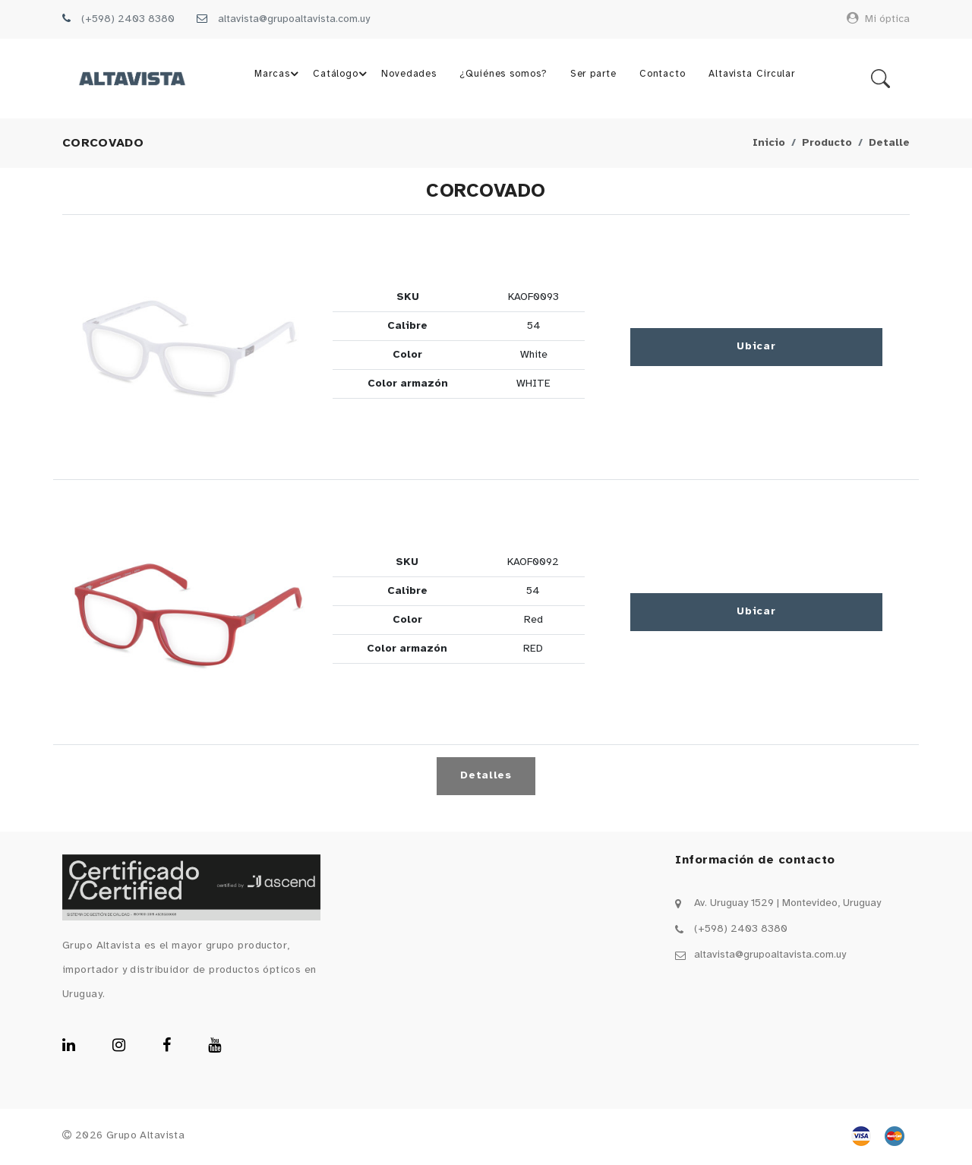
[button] (188, 349)
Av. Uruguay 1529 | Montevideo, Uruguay (787, 904)
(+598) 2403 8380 (128, 19)
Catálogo (345, 80)
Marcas (283, 80)
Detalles (486, 777)
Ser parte (582, 79)
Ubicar (756, 348)
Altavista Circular (731, 79)
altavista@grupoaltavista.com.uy (294, 19)
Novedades (407, 79)
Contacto (646, 79)
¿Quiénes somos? (496, 79)
